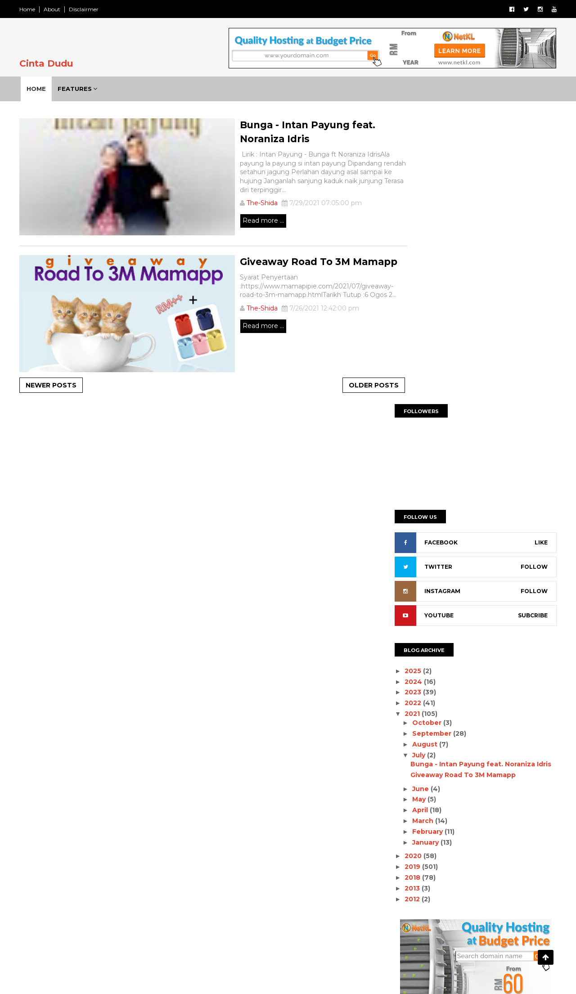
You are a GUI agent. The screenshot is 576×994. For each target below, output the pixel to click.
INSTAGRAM (437, 309)
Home (32, 9)
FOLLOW (528, 284)
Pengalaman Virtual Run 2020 (122, 864)
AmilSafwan (274, 812)
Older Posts (337, 386)
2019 (408, 584)
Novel (219, 843)
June (415, 506)
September (426, 451)
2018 (408, 595)
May (414, 517)
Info (328, 827)
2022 (408, 420)
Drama (221, 827)
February (422, 549)
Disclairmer (89, 9)
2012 (407, 616)
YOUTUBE (433, 333)
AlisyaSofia (227, 812)
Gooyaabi (356, 977)
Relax (219, 858)
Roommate (294, 858)
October (421, 440)
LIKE (535, 260)
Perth (342, 843)
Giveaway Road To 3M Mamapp (457, 492)
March (417, 538)
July (413, 472)
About (57, 9)
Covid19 (317, 812)
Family (255, 827)
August (419, 462)
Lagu (355, 827)
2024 (408, 399)
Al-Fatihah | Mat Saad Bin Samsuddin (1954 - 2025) (115, 819)
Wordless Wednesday (242, 874)
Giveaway (293, 827)
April (415, 527)
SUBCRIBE (527, 333)
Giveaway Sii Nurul (103, 914)
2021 (407, 431)
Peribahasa (303, 843)
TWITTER (433, 284)
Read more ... (221, 223)
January (420, 560)
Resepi (252, 858)
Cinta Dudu (51, 63)
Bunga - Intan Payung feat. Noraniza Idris (475, 481)
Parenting (257, 843)
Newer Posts (56, 386)
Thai (332, 858)
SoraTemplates (266, 977)
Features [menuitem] (79, 88)
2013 (407, 606)
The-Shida (220, 205)
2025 (408, 388)
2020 (408, 574)
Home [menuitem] (40, 88)
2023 (408, 410)
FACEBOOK (435, 260)
